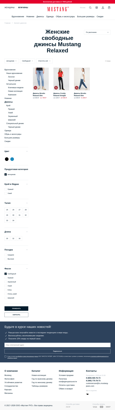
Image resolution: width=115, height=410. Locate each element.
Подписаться (57, 351)
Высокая (11, 259)
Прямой (11, 109)
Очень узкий (12, 294)
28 (26, 210)
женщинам (10, 61)
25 (7, 210)
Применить (16, 308)
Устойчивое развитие (13, 382)
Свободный (26, 61)
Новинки (30, 16)
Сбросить (16, 315)
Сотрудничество (11, 386)
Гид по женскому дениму (42, 382)
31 (19, 215)
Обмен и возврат (66, 389)
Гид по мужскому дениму (42, 379)
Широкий (11, 120)
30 (13, 215)
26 (13, 210)
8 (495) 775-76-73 (93, 381)
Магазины (8, 393)
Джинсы (40, 16)
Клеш (10, 290)
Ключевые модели (15, 88)
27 (19, 210)
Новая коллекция (15, 91)
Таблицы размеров (40, 386)
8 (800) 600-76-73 (93, 378)
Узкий (10, 113)
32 (26, 215)
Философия (9, 379)
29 (7, 215)
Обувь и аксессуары (65, 16)
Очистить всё (43, 61)
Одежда (50, 16)
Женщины (9, 7)
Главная (7, 23)
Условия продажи (66, 375)
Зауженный (13, 116)
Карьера (7, 390)
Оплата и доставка (67, 385)
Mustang (7, 375)
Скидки (100, 16)
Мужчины (23, 7)
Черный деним (14, 80)
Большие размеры (85, 16)
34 (13, 220)
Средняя (11, 255)
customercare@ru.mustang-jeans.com (97, 384)
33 (7, 220)
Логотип (11, 77)
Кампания (12, 95)
